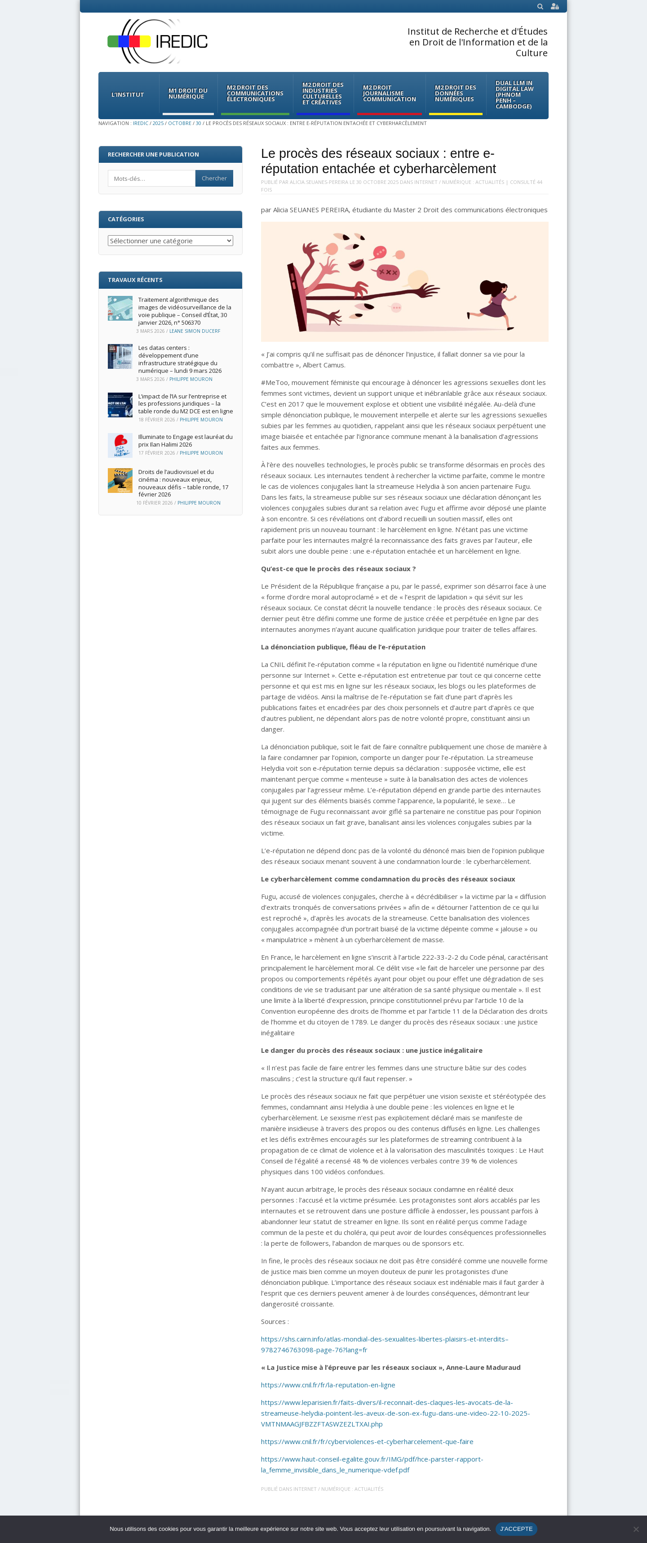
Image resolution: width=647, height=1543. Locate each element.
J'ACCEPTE (516, 1528)
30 (198, 123)
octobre (179, 123)
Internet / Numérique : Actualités (459, 182)
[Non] (635, 1529)
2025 (158, 123)
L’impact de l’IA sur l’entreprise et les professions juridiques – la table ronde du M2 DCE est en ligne (185, 404)
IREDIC (140, 123)
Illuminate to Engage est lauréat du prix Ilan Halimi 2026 (185, 440)
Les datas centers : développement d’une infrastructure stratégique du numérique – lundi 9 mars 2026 (180, 359)
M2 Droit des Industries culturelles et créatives (323, 93)
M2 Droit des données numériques (455, 93)
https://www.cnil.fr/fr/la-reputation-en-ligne (328, 1384)
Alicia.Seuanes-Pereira (319, 182)
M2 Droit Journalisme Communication (389, 93)
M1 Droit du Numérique (188, 93)
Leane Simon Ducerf (194, 331)
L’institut (127, 94)
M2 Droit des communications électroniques (255, 93)
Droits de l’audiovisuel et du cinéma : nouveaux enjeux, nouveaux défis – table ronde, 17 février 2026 (183, 483)
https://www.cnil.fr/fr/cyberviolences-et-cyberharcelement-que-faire (367, 1441)
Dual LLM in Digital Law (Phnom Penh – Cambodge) (515, 94)
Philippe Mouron (191, 379)
